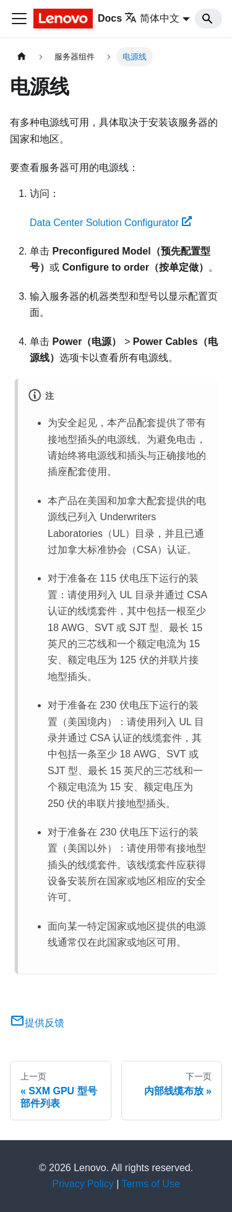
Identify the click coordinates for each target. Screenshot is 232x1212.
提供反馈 (37, 1023)
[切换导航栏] (19, 18)
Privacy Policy (83, 1184)
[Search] (208, 18)
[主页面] (21, 56)
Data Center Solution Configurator (111, 222)
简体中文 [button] (151, 18)
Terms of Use (151, 1184)
